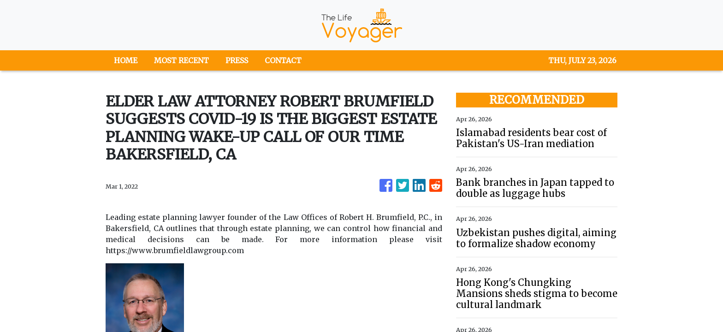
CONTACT (283, 60)
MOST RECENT (181, 60)
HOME (125, 60)
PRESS (236, 60)
